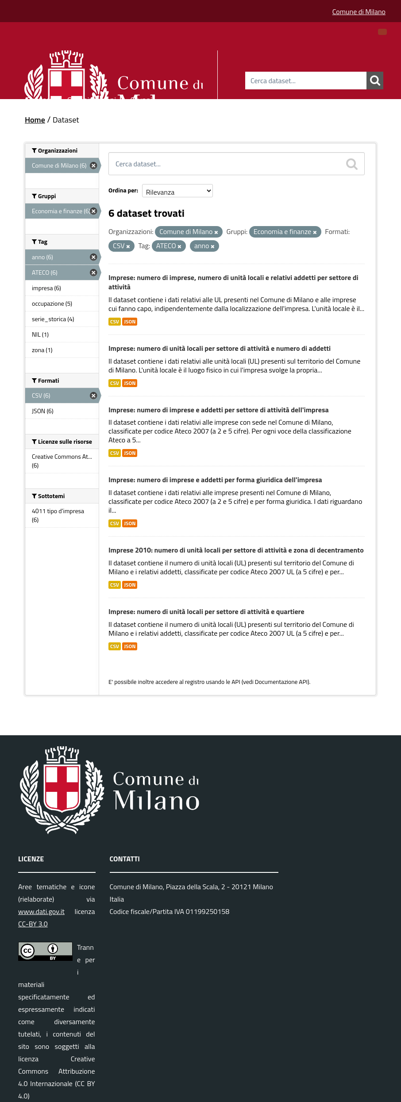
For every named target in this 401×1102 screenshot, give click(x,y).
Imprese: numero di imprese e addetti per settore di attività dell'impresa (218, 409)
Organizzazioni (91, 98)
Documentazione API (281, 681)
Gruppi (141, 98)
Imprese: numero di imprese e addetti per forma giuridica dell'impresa (215, 479)
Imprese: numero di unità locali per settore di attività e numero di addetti (219, 348)
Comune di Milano (359, 11)
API (235, 681)
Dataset (40, 98)
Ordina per (122, 190)
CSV (114, 322)
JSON (129, 322)
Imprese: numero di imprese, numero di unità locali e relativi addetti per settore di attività (233, 282)
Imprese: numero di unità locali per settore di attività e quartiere (206, 611)
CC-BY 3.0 (33, 923)
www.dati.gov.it (41, 911)
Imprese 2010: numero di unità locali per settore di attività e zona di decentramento (236, 550)
